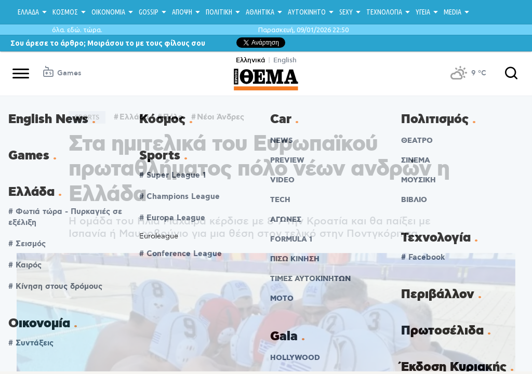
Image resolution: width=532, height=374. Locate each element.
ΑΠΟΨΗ (182, 12)
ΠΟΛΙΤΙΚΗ (219, 12)
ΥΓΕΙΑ (423, 12)
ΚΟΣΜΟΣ (65, 12)
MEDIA (452, 12)
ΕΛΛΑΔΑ (28, 12)
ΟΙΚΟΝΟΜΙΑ (108, 12)
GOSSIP (148, 12)
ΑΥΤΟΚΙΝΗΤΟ (307, 12)
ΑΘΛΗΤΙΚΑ (260, 12)
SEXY (346, 12)
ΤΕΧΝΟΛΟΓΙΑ (384, 12)
